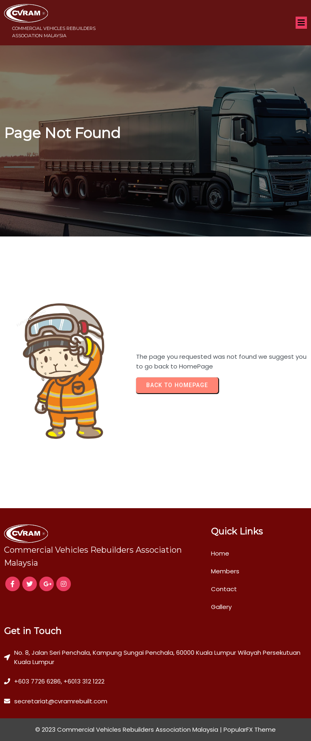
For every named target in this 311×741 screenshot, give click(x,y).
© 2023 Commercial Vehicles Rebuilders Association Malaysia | (129, 729)
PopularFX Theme (250, 729)
